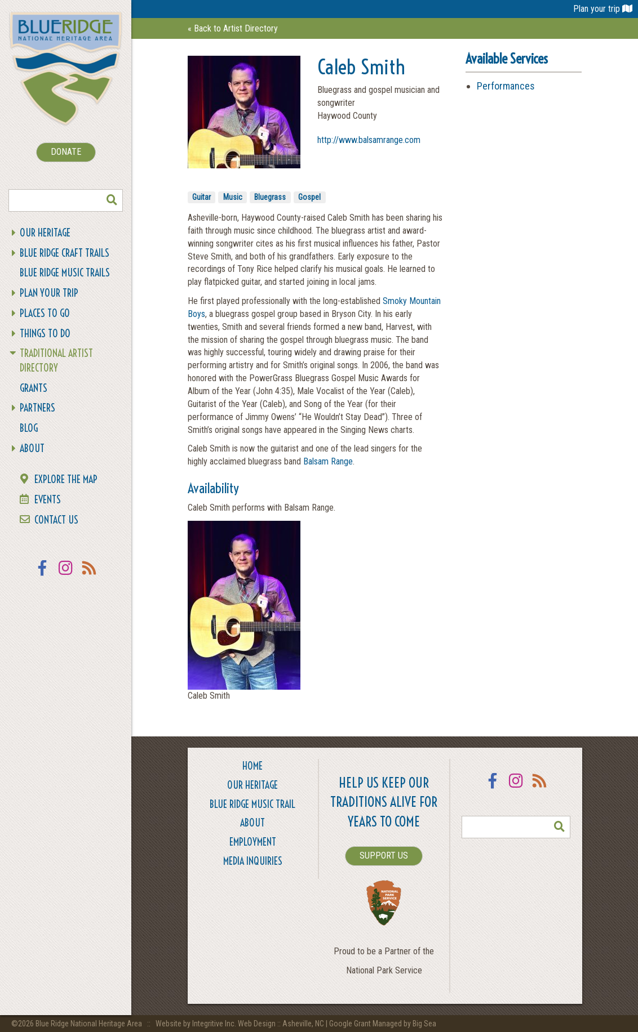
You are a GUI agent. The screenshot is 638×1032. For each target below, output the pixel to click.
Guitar (201, 197)
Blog (29, 428)
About (32, 448)
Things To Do (45, 333)
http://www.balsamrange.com (368, 140)
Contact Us (56, 519)
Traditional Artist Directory (56, 360)
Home (252, 766)
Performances (506, 86)
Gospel (309, 197)
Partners (37, 407)
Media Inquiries (252, 861)
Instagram (66, 575)
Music (232, 197)
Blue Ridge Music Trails (65, 272)
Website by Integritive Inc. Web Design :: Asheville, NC (241, 1023)
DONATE (66, 151)
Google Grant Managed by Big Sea (382, 1023)
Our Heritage (45, 232)
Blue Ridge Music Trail (252, 804)
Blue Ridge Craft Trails (64, 253)
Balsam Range (328, 461)
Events (47, 499)
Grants (33, 388)
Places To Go (45, 313)
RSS (89, 575)
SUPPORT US (384, 855)
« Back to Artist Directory (233, 28)
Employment (252, 842)
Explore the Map (66, 479)
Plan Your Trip (49, 293)
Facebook (42, 575)
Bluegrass (270, 197)
